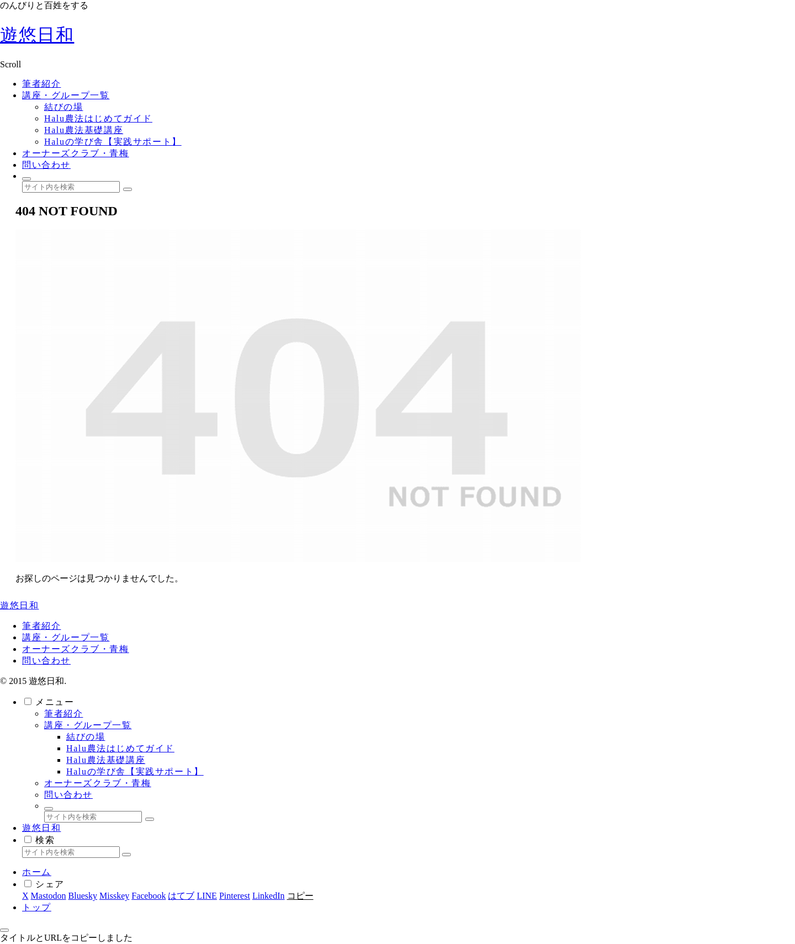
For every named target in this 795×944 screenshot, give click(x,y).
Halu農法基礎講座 (105, 760)
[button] (127, 189)
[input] (71, 187)
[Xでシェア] (25, 895)
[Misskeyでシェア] (114, 895)
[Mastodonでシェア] (48, 895)
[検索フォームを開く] (26, 179)
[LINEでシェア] (206, 895)
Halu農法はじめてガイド (120, 748)
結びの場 (85, 736)
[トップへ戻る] (4, 930)
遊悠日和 (41, 827)
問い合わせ (46, 660)
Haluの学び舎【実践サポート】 (135, 771)
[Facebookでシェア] (148, 895)
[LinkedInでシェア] (268, 895)
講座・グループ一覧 (65, 637)
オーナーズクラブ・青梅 (75, 649)
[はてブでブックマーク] (181, 895)
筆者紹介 (41, 625)
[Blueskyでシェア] (82, 895)
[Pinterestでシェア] (234, 895)
